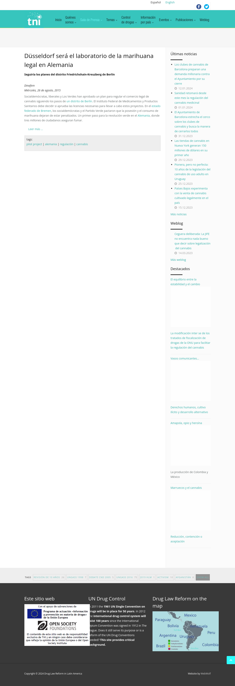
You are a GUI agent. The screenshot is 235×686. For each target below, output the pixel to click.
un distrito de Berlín (79, 101)
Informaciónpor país (148, 20)
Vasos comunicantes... (191, 379)
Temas (112, 20)
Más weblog (178, 260)
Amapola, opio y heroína (191, 450)
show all (203, 579)
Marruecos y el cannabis (191, 508)
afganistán (185, 579)
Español (156, 2)
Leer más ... (35, 129)
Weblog (204, 20)
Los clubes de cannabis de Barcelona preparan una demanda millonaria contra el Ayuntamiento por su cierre (192, 74)
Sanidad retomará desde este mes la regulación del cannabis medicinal (191, 97)
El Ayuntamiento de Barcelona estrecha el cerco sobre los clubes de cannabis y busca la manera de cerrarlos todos (192, 121)
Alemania (144, 115)
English (170, 2)
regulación (66, 144)
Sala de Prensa (91, 20)
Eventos (165, 20)
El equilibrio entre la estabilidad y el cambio (191, 302)
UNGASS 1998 (76, 579)
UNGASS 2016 (126, 579)
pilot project (34, 144)
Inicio (58, 20)
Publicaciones (186, 20)
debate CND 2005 (101, 579)
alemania (51, 144)
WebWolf (206, 673)
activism (165, 579)
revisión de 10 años (49, 579)
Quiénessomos (71, 20)
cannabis (82, 144)
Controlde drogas (129, 20)
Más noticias (179, 214)
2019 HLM (147, 579)
